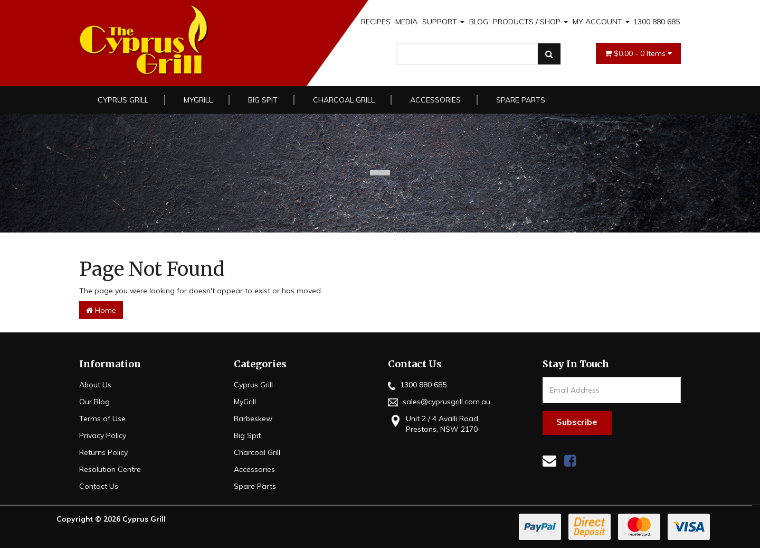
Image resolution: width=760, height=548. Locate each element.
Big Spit (263, 100)
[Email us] (549, 460)
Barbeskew (253, 418)
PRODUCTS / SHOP (530, 21)
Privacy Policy (102, 435)
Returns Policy (103, 452)
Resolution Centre (110, 469)
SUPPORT (443, 21)
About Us (95, 384)
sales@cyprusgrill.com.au (439, 401)
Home (101, 310)
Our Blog (94, 401)
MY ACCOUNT (601, 21)
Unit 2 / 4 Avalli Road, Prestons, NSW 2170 (434, 423)
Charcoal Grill (344, 100)
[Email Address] (612, 390)
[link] (570, 460)
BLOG (478, 21)
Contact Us (98, 486)
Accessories (435, 100)
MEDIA (406, 21)
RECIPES (376, 21)
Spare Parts (520, 100)
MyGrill (198, 100)
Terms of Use (102, 418)
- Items (638, 53)
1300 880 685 (656, 21)
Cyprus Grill (123, 100)
